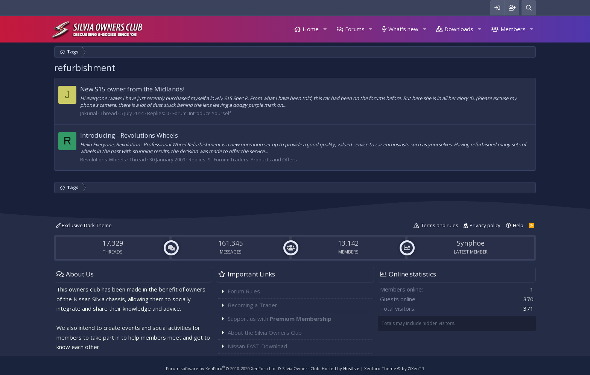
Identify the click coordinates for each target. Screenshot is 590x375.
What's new (403, 29)
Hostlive (351, 368)
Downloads (458, 29)
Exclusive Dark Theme (84, 225)
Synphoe (471, 242)
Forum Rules (244, 291)
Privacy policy (485, 225)
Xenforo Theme (394, 368)
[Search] (529, 7)
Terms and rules (439, 225)
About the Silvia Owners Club (265, 332)
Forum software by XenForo (221, 368)
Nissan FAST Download (257, 346)
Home (311, 29)
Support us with (279, 318)
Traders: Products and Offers (263, 159)
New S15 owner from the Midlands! (132, 89)
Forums (355, 29)
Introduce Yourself (210, 113)
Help (518, 225)
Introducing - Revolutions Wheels (129, 135)
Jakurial (88, 113)
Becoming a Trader (252, 305)
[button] (325, 29)
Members (513, 29)
